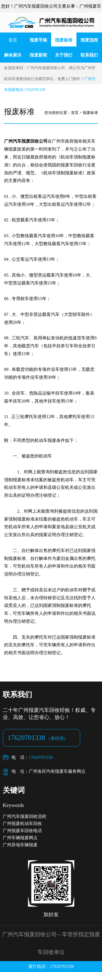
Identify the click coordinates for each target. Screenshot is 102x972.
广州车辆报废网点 (20, 837)
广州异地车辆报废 (20, 844)
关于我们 (63, 55)
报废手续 (38, 40)
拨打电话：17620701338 (51, 966)
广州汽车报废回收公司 (26, 141)
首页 (12, 40)
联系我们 (89, 55)
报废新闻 (38, 55)
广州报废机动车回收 (22, 823)
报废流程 (89, 40)
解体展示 (12, 55)
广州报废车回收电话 (22, 830)
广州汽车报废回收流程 (24, 816)
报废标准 (63, 40)
